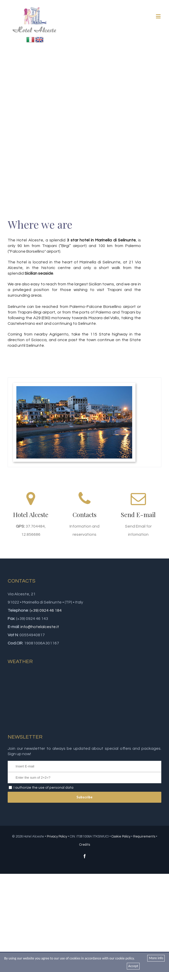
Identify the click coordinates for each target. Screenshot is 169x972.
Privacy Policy (57, 836)
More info (156, 958)
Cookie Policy (120, 836)
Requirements (144, 836)
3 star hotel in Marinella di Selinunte (101, 240)
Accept (133, 966)
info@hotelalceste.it (39, 627)
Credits (84, 844)
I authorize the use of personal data (43, 787)
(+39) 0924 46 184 (46, 610)
